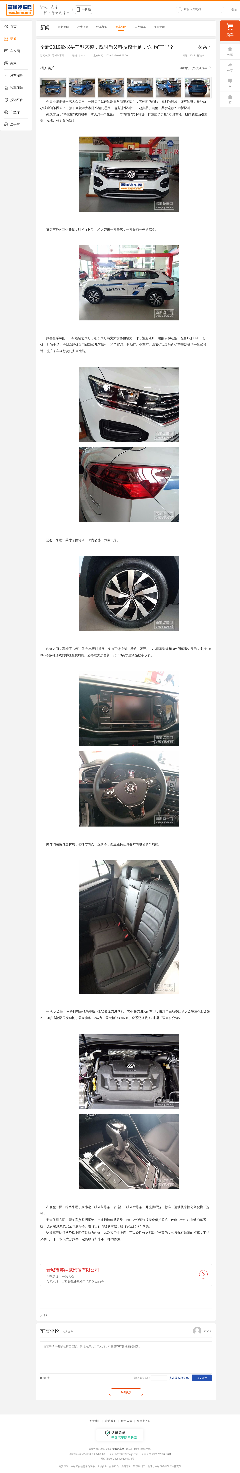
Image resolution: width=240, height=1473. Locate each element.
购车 (230, 30)
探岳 (205, 47)
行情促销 (82, 26)
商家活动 (159, 26)
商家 (10, 63)
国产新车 (140, 26)
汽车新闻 (101, 26)
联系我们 (110, 1420)
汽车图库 (13, 76)
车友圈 (12, 51)
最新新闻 (63, 26)
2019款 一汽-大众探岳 (193, 68)
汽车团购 (13, 88)
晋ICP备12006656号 (160, 1454)
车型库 (12, 112)
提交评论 (202, 1377)
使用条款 (126, 1420)
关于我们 (94, 1420)
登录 (234, 9)
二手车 (12, 125)
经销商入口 (144, 1420)
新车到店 (121, 26)
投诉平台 (13, 100)
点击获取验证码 (179, 1378)
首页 (10, 27)
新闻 (10, 39)
